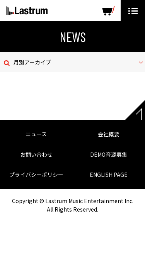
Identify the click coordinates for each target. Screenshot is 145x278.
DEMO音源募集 (108, 154)
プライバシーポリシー (36, 174)
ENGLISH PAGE (109, 174)
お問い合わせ (36, 154)
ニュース (36, 134)
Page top (135, 110)
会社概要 (108, 134)
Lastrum (27, 10)
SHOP (108, 10)
